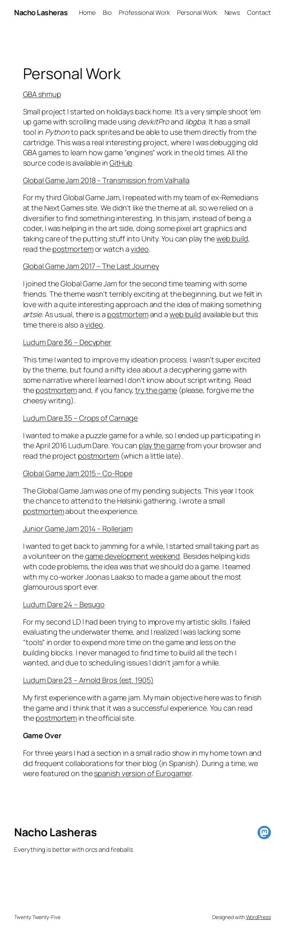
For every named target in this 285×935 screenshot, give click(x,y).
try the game (156, 390)
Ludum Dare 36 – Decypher (67, 342)
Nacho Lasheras (41, 12)
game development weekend (132, 556)
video (140, 249)
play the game (162, 445)
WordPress (258, 917)
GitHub (120, 163)
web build (232, 239)
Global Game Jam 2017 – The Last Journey (91, 266)
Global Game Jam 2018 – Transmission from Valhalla (106, 180)
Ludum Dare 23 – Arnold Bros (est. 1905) (88, 680)
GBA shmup (42, 94)
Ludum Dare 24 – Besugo (64, 604)
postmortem (73, 249)
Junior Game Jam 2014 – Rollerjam (78, 529)
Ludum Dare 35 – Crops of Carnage (80, 418)
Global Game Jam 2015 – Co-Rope (77, 473)
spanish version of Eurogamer (142, 773)
